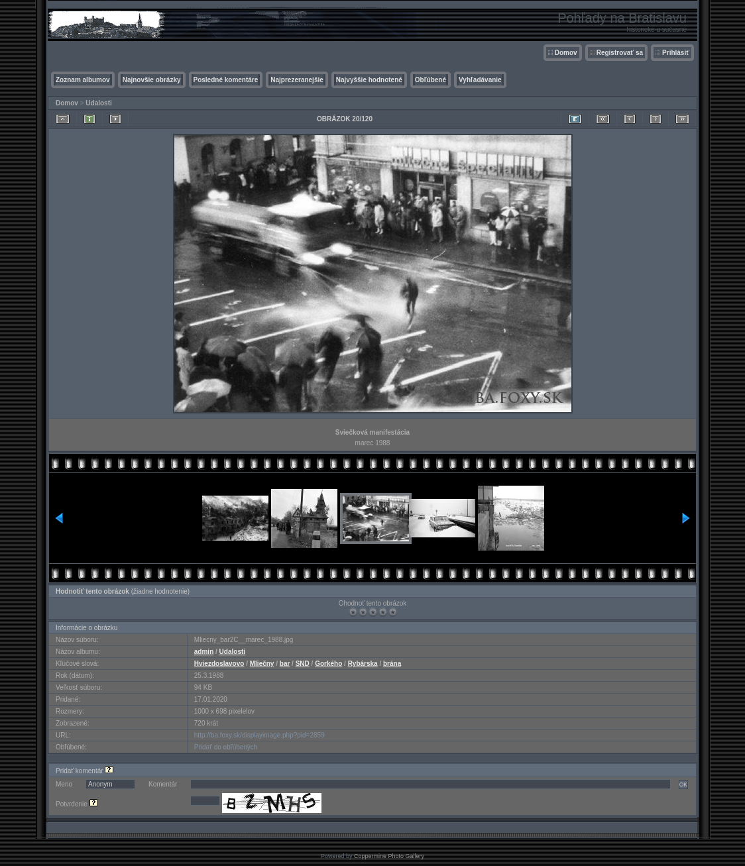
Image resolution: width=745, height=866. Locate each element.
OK (683, 784)
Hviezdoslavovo (219, 663)
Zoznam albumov (83, 79)
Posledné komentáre (226, 79)
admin (203, 651)
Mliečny (262, 663)
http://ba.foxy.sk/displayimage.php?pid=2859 (259, 735)
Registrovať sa (620, 52)
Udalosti (98, 103)
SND (303, 663)
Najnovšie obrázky (152, 79)
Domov (566, 52)
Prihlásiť (675, 52)
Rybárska (363, 663)
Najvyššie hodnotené (369, 79)
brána (392, 663)
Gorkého (328, 663)
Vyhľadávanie (480, 79)
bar (285, 663)
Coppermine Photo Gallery (389, 856)
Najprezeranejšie (296, 79)
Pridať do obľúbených (226, 747)
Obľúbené (430, 79)
